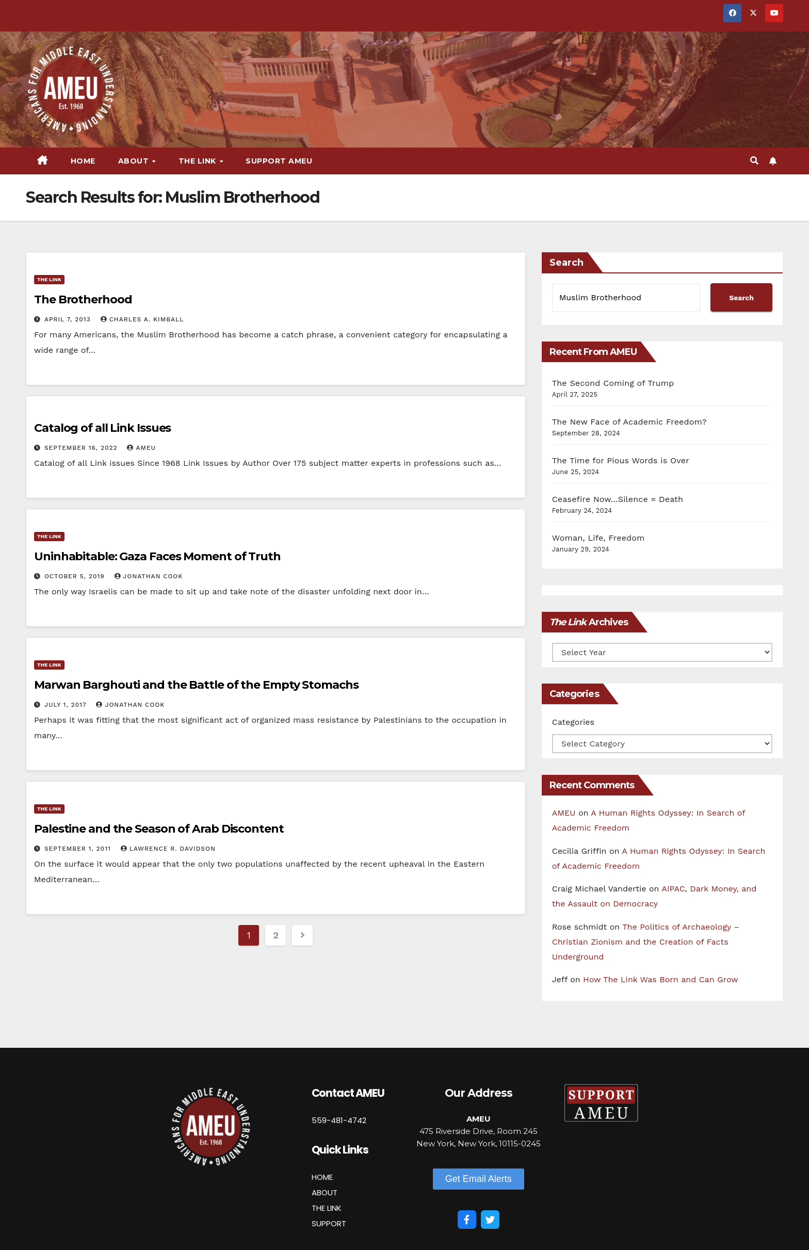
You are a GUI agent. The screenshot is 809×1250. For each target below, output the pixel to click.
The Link (199, 161)
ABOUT (324, 1192)
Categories (573, 722)
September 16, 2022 (82, 447)
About (134, 161)
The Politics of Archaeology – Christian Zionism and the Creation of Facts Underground (645, 942)
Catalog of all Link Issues (102, 428)
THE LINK (327, 1208)
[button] (754, 161)
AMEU (141, 447)
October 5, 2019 (75, 576)
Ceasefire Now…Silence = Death (617, 499)
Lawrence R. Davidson (168, 848)
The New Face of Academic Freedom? (629, 422)
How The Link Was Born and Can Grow (660, 979)
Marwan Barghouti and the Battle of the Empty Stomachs (196, 685)
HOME (322, 1177)
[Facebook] (467, 1219)
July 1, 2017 (66, 704)
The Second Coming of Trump (613, 383)
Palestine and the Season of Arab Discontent (159, 829)
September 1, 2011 (79, 848)
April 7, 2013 (68, 319)
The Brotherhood (83, 299)
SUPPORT (329, 1223)
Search (566, 262)
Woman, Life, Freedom (598, 538)
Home (83, 161)
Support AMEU (279, 161)
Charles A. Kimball (142, 319)
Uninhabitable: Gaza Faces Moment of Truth (157, 556)
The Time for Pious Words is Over (620, 460)
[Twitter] (490, 1219)
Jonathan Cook (149, 576)
